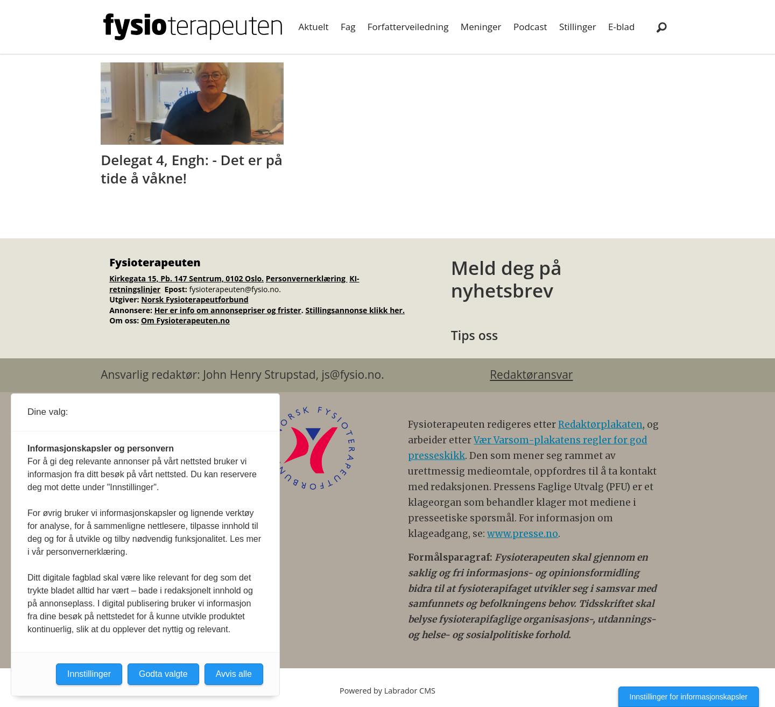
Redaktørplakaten (600, 424)
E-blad (621, 26)
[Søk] (661, 27)
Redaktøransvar (531, 374)
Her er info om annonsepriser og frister (227, 310)
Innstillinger (89, 673)
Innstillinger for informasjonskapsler (689, 696)
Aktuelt (314, 26)
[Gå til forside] (192, 26)
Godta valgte (163, 673)
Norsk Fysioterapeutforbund (194, 299)
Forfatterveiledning (408, 26)
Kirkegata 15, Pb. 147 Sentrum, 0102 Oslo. (186, 278)
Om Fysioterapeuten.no (185, 320)
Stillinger (577, 26)
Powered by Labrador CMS (387, 690)
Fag (348, 26)
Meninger (481, 26)
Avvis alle (234, 673)
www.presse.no (522, 534)
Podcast (530, 26)
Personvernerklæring (307, 278)
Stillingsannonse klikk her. (355, 310)
